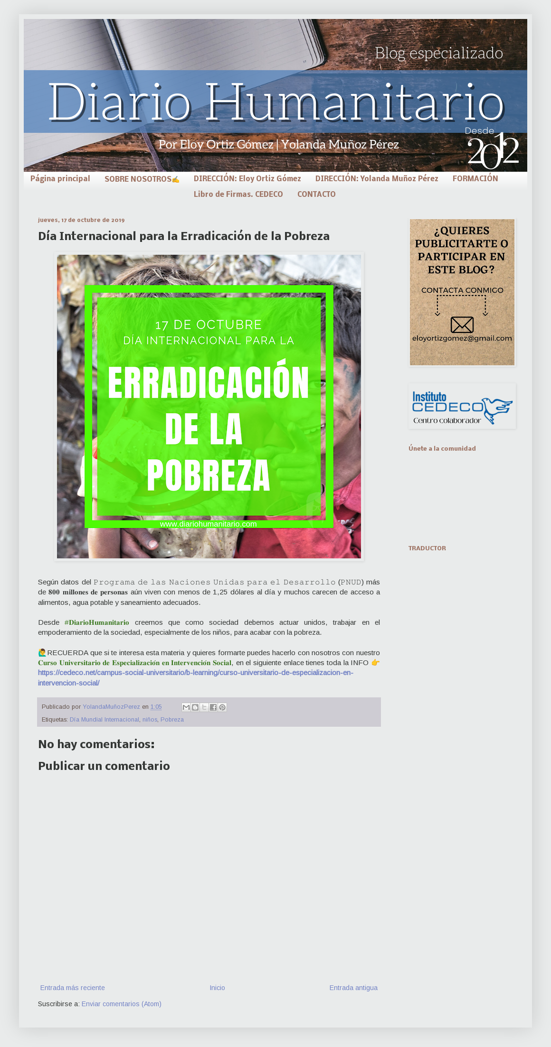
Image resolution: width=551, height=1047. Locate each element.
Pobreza (172, 719)
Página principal (60, 179)
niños (149, 719)
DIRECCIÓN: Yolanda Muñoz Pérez (376, 179)
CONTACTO (316, 195)
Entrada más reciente (72, 987)
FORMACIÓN (475, 179)
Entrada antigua (354, 987)
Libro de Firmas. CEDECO (238, 195)
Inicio (217, 987)
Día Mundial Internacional (104, 719)
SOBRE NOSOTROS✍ (142, 180)
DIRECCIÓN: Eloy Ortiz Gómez (247, 179)
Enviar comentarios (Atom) (122, 1004)
